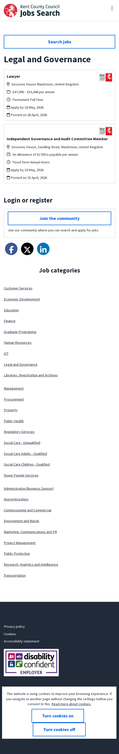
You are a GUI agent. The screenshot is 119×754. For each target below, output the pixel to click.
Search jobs (59, 42)
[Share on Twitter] (27, 249)
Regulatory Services (19, 431)
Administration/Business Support (29, 488)
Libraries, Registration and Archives (31, 375)
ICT (6, 353)
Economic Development (22, 299)
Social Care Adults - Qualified (25, 453)
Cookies (10, 634)
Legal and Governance (21, 364)
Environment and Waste (21, 521)
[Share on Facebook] (11, 249)
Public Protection (17, 553)
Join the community (60, 218)
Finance (10, 321)
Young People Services (21, 475)
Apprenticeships (16, 499)
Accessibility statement (21, 641)
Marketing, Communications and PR (30, 532)
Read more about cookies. (71, 704)
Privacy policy (14, 626)
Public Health (14, 421)
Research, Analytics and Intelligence (31, 564)
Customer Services (18, 288)
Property (11, 410)
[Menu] (112, 8)
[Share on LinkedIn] (43, 249)
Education (11, 310)
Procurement (14, 399)
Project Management (20, 543)
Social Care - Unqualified (22, 442)
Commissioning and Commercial (27, 510)
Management (14, 388)
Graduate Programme (20, 332)
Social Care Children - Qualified (27, 464)
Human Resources (18, 342)
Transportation (15, 575)
